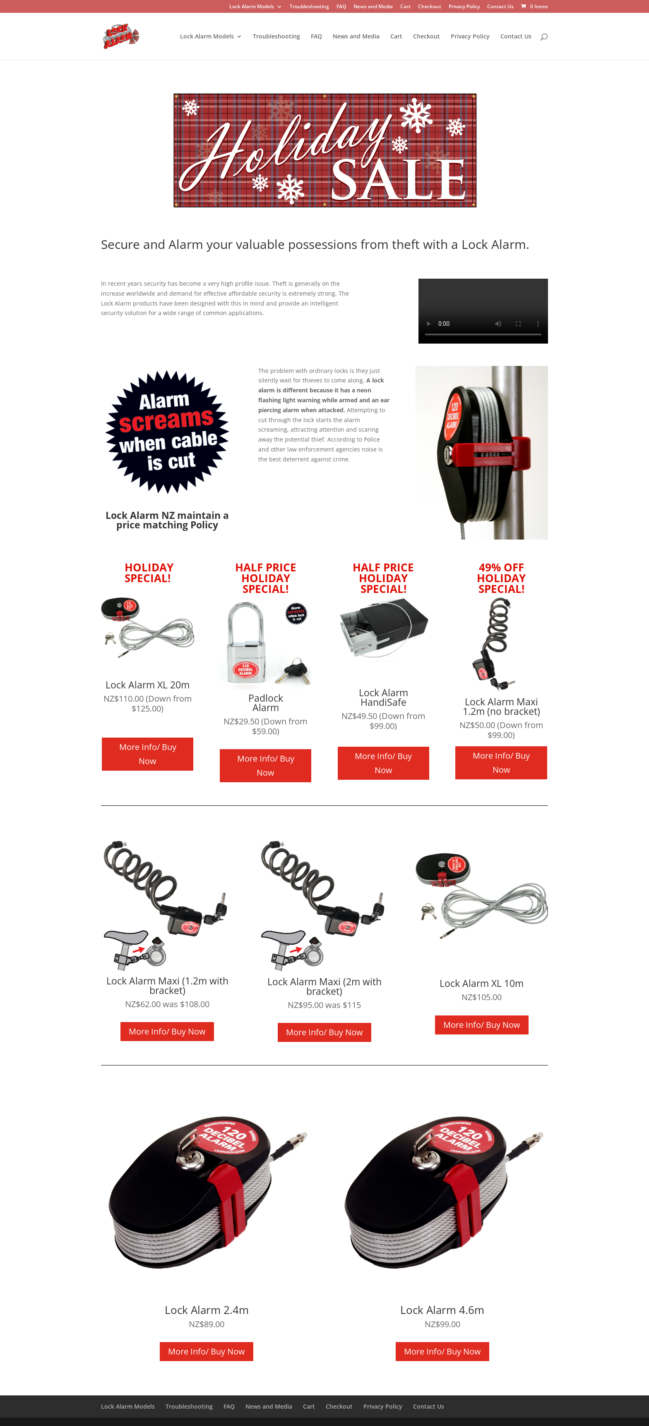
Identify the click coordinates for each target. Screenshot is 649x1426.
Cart (405, 7)
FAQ (341, 7)
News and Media (373, 7)
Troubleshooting (309, 7)
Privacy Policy (464, 7)
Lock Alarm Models (251, 7)
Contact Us (500, 7)
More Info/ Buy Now (147, 754)
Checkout (429, 7)
